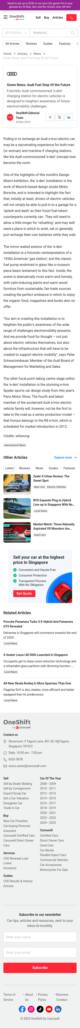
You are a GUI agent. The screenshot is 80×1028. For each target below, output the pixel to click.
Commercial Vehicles (54, 860)
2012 (43, 793)
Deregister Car (12, 803)
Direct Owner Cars (52, 840)
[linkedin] (69, 117)
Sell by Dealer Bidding (17, 783)
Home (7, 53)
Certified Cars (49, 835)
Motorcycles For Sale (54, 870)
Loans (7, 863)
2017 (52, 803)
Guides (47, 43)
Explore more (65, 457)
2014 (43, 798)
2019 (52, 808)
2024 (43, 822)
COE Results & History (18, 881)
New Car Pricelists (15, 821)
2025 (52, 822)
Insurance (9, 868)
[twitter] (59, 117)
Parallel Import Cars (53, 855)
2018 (43, 808)
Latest (9, 468)
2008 (43, 783)
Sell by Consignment (17, 788)
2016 (43, 803)
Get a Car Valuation (16, 798)
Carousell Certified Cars (19, 835)
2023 (52, 817)
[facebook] (50, 117)
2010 (43, 788)
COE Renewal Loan (15, 858)
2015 (52, 798)
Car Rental (47, 850)
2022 (43, 817)
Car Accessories (51, 865)
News (37, 53)
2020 (43, 813)
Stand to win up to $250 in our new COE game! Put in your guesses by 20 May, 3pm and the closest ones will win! (40, 5)
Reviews (31, 43)
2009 (52, 783)
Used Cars (47, 845)
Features (65, 43)
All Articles (16, 33)
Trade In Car (11, 808)
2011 (52, 788)
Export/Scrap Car (14, 793)
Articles (22, 53)
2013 (52, 793)
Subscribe (40, 968)
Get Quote (24, 593)
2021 (52, 813)
